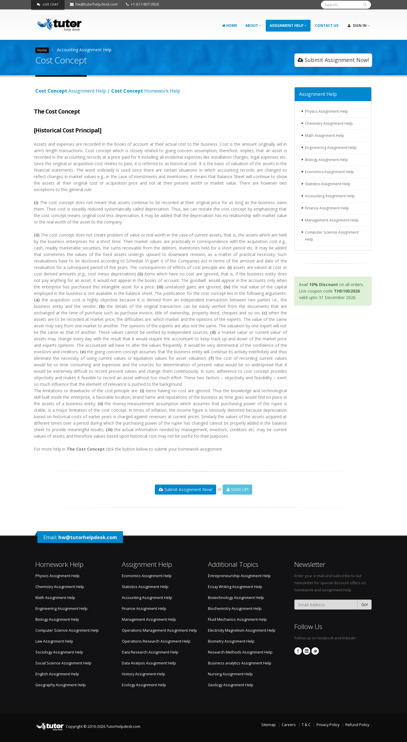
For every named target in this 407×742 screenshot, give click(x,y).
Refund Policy (357, 724)
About (253, 25)
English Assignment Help (57, 674)
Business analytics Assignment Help (239, 663)
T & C (306, 724)
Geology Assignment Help (230, 684)
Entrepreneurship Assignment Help (239, 575)
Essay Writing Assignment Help (235, 586)
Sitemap (268, 724)
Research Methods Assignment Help (240, 652)
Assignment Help (288, 25)
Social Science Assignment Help (63, 663)
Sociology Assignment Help (59, 652)
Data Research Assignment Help (150, 652)
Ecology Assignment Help (144, 684)
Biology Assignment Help (327, 159)
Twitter (315, 651)
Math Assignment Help (325, 135)
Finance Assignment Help (327, 208)
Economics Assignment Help (330, 171)
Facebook (298, 651)
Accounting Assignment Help (84, 49)
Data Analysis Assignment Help (149, 663)
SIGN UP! (237, 489)
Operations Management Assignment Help (159, 630)
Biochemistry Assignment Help (235, 608)
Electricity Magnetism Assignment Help (241, 630)
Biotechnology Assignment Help (236, 597)
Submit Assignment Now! (333, 59)
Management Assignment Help (332, 220)
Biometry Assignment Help (231, 641)
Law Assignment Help (54, 641)
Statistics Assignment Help (328, 183)
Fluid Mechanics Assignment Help (237, 619)
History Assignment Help (143, 674)
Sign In (359, 25)
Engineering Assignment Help (331, 147)
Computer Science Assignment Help (332, 236)
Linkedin (306, 651)
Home (229, 25)
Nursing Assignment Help (230, 674)
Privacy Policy (327, 724)
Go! (364, 604)
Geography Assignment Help (60, 684)
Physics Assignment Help (327, 111)
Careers (289, 724)
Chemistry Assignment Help (329, 123)
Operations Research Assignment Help (156, 641)
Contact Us (326, 25)
